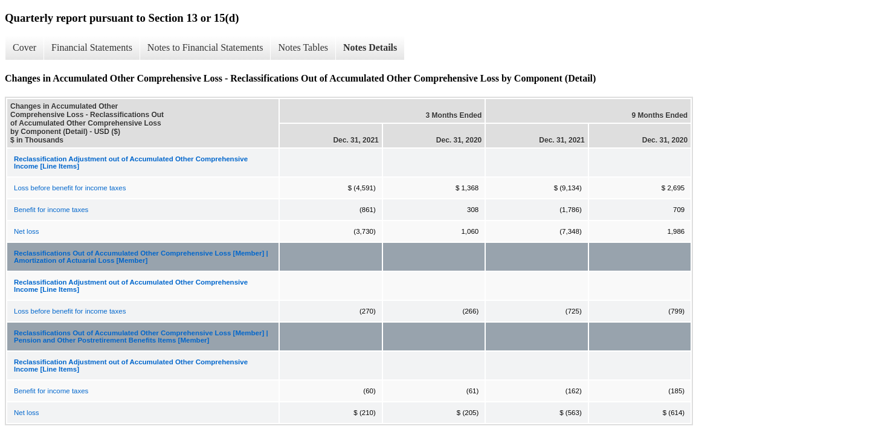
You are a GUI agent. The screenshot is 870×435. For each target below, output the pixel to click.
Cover (24, 47)
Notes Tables (303, 47)
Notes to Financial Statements (205, 47)
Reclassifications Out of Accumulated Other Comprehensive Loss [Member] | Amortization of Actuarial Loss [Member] (141, 257)
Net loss (26, 231)
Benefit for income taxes (51, 209)
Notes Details (370, 47)
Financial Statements (91, 47)
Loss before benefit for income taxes (70, 188)
